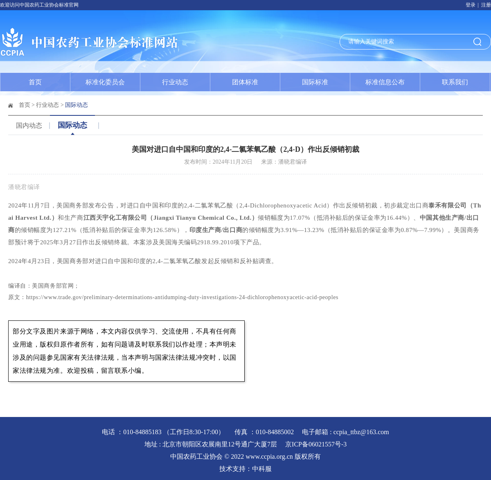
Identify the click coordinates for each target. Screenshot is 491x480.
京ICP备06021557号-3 (316, 444)
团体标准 (245, 82)
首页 (35, 82)
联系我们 (455, 82)
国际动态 (76, 105)
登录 (470, 5)
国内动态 (29, 125)
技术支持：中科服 (245, 468)
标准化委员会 (105, 82)
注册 (486, 5)
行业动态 (175, 82)
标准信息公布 (385, 82)
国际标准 (315, 82)
